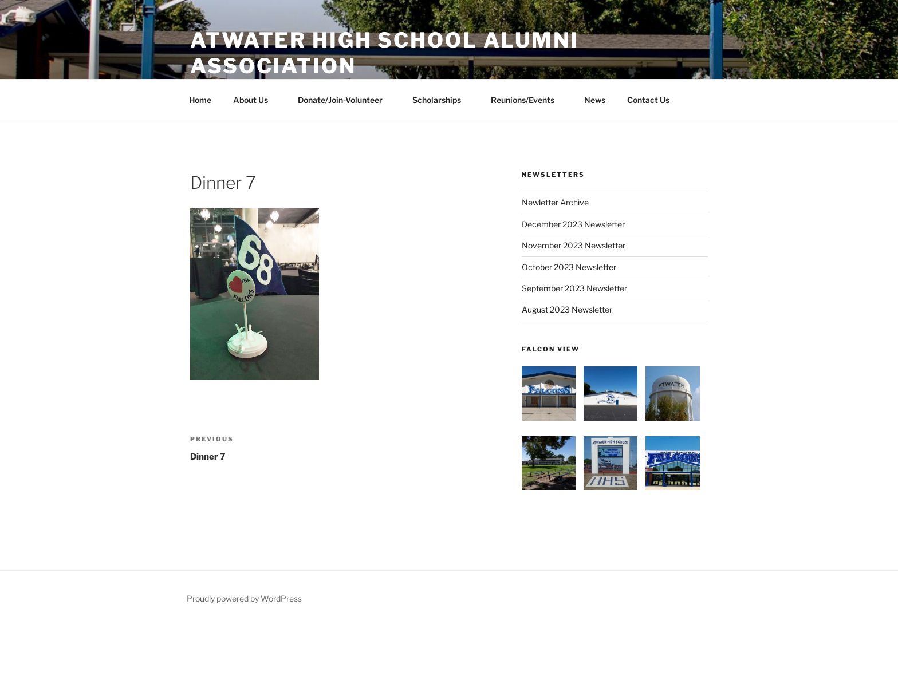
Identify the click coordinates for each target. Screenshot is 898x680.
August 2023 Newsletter (567, 309)
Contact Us (648, 100)
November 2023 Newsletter (573, 245)
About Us (256, 100)
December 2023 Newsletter (573, 224)
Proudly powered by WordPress (244, 598)
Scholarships (442, 100)
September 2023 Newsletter (574, 288)
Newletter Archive (555, 202)
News (594, 100)
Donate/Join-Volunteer (345, 100)
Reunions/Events (528, 100)
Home (200, 100)
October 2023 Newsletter (569, 267)
